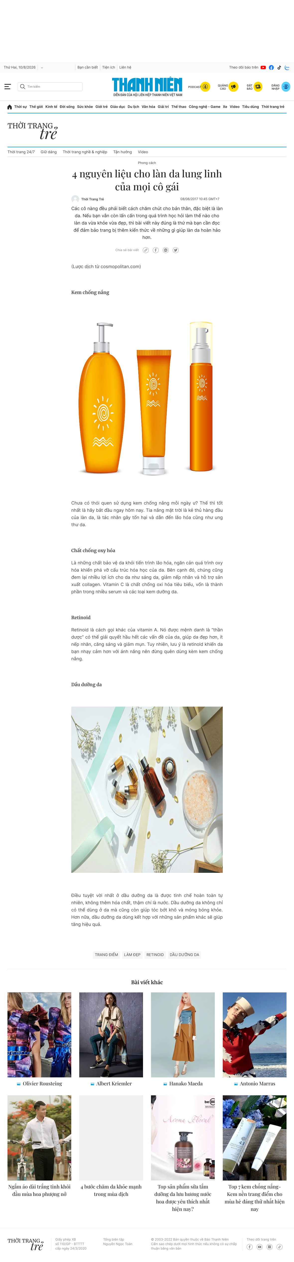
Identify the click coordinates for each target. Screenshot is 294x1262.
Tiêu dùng (250, 107)
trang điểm (106, 954)
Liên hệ (125, 67)
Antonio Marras (257, 1083)
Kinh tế (51, 107)
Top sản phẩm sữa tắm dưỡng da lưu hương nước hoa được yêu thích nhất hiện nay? (183, 1197)
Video (234, 107)
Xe (225, 107)
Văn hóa (148, 107)
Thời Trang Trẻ (92, 199)
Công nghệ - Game (204, 107)
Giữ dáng (49, 151)
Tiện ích (108, 67)
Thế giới (36, 107)
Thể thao (178, 107)
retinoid (155, 954)
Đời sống (67, 107)
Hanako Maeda (185, 1083)
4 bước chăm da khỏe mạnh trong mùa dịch (111, 1190)
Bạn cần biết (87, 67)
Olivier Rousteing (42, 1083)
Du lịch (133, 107)
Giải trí (163, 107)
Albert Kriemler (113, 1083)
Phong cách (147, 163)
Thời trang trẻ (272, 107)
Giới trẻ (101, 107)
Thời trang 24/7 (21, 151)
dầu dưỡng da (184, 954)
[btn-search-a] (23, 86)
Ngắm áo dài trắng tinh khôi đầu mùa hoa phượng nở (39, 1190)
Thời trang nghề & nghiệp (85, 151)
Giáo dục (117, 107)
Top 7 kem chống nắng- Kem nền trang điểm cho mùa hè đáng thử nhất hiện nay (255, 1197)
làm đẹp (132, 954)
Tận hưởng (122, 151)
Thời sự (20, 107)
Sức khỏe (85, 107)
